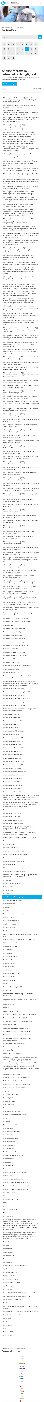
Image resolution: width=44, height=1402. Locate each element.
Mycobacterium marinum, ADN (12, 744)
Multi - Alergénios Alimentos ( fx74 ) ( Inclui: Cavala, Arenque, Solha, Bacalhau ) (18, 415)
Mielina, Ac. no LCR (8, 1004)
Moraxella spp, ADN (9, 893)
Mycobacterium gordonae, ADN (12, 778)
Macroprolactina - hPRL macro (12, 1299)
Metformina (6, 1121)
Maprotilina (6, 1245)
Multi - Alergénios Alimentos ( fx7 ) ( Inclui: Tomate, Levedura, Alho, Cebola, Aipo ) (18, 576)
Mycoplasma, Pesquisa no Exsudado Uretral (16, 621)
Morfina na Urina (8, 890)
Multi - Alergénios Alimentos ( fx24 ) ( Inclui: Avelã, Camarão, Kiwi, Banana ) (21, 484)
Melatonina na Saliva (9, 1192)
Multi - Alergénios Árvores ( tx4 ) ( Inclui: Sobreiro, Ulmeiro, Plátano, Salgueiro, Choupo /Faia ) (21, 392)
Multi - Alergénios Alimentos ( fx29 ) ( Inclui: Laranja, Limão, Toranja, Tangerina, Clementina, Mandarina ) (21, 457)
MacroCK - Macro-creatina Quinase (13, 1315)
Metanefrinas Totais (9, 1135)
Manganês (6, 1259)
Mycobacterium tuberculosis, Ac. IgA (14, 705)
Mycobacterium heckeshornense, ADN (14, 771)
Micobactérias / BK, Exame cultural (13, 1081)
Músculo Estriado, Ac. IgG (10, 847)
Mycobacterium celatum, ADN (12, 813)
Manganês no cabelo (9, 1252)
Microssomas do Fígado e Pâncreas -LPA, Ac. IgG (18, 1021)
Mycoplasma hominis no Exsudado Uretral (16, 659)
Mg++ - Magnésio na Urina (11, 1094)
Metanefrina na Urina (9, 1142)
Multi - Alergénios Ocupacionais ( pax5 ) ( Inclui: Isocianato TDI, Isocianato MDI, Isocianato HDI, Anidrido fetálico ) (20, 169)
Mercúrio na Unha (8, 1165)
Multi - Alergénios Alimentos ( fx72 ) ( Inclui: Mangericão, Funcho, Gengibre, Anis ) (20, 425)
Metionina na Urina (8, 1104)
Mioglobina (6, 983)
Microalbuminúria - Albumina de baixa (14, 1043)
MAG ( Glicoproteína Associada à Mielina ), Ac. (16, 1296)
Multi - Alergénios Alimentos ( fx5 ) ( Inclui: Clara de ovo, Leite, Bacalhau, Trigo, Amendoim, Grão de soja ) (20, 582)
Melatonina (6, 1196)
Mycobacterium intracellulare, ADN (13, 761)
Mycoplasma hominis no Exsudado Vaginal (15, 655)
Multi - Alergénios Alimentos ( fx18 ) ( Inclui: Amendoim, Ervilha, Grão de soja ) (20, 516)
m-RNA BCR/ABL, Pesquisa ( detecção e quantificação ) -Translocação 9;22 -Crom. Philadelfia (20, 875)
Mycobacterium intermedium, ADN (13, 765)
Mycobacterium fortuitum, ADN (12, 792)
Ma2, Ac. (5, 1322)
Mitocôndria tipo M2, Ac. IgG (11, 973)
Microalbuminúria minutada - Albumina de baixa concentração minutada (17, 1039)
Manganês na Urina (8, 1255)
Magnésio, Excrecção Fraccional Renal (14, 1265)
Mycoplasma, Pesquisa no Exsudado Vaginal (16, 618)
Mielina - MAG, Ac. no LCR (10, 1011)
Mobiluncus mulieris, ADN (10, 943)
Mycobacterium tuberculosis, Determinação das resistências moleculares (17, 677)
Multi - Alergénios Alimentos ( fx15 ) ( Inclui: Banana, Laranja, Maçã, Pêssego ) (18, 532)
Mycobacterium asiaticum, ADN (12, 820)
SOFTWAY (32, 1400)
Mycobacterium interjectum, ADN (13, 768)
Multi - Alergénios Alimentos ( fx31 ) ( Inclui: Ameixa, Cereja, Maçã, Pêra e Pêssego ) (21, 447)
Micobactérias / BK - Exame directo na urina (16, 1084)
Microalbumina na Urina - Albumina (13, 1047)
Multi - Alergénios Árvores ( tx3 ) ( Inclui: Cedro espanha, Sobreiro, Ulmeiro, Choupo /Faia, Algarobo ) (20, 397)
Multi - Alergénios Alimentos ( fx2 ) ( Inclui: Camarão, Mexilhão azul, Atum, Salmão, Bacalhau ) (19, 592)
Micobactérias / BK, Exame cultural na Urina (16, 1077)
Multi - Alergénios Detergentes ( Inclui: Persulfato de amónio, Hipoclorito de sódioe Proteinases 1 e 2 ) (19, 603)
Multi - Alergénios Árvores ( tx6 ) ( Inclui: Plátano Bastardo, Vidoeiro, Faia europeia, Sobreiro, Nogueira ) (21, 381)
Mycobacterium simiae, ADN (11, 724)
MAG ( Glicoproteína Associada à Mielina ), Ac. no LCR (19, 1293)
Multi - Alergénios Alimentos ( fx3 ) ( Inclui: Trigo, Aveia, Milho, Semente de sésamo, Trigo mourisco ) (20, 587)
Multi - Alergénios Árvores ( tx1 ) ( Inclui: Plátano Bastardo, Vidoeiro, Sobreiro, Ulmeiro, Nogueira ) (21, 409)
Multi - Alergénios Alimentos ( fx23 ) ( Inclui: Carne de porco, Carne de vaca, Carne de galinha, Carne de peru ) (21, 489)
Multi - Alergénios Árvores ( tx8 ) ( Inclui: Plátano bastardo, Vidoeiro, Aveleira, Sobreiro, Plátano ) (21, 368)
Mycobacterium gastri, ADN (11, 788)
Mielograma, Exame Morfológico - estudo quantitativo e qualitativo (20, 1000)
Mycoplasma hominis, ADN (11, 649)
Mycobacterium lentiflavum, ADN (13, 755)
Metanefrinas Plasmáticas (11, 1138)
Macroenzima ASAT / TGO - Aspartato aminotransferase (20, 1311)
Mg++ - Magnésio (8, 1098)
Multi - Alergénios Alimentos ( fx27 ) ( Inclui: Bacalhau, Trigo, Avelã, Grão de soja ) (21, 468)
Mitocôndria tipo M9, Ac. (10, 966)
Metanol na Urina (8, 1128)
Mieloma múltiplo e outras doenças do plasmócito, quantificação (18, 994)
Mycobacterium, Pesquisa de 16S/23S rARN (16, 666)
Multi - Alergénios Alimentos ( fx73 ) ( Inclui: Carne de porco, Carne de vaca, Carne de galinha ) (21, 420)
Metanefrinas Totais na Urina (12, 1131)
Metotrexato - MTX (9, 1101)
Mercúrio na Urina (8, 1162)
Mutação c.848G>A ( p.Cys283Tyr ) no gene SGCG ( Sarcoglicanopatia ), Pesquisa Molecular (18, 827)
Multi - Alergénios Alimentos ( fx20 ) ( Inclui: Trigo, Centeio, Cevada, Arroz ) (21, 505)
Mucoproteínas (7, 858)
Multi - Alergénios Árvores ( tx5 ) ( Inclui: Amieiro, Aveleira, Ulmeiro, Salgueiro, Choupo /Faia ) (20, 386)
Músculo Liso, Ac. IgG (9, 844)
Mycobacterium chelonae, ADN (12, 810)
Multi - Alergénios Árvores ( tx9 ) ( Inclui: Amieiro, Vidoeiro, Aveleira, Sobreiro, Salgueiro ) (21, 363)
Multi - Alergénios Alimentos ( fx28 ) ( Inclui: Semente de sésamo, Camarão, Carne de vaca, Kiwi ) (20, 463)
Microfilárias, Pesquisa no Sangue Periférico (16, 1031)
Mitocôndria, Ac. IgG (9, 963)
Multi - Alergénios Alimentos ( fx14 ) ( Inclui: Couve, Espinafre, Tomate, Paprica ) (18, 537)
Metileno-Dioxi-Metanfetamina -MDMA (15, 1115)
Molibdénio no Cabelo (9, 924)
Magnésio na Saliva (8, 1269)
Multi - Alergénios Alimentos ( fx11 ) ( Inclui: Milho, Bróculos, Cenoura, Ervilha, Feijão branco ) (21, 553)
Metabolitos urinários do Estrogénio (14, 1155)
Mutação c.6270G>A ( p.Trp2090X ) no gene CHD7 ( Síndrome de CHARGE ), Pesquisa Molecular (19, 833)
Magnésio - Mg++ (8, 1289)
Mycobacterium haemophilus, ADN (13, 775)
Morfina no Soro (7, 887)
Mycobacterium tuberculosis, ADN (13, 688)
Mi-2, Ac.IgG (6, 1091)
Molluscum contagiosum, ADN (12, 921)
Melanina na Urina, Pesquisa (11, 1199)
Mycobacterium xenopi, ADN (11, 669)
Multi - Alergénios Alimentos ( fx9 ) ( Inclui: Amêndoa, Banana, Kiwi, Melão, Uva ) (19, 566)
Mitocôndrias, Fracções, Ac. (11, 960)
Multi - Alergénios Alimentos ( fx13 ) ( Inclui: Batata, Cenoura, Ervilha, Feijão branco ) (18, 543)
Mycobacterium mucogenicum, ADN (13, 741)
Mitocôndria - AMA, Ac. (9, 977)
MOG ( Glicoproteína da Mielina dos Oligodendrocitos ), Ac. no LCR (21, 935)
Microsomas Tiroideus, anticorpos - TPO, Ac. (16, 1028)
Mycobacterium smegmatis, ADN (13, 721)
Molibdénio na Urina (9, 927)
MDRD (5, 1203)
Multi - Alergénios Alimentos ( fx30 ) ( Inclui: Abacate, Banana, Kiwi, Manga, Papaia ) (19, 452)
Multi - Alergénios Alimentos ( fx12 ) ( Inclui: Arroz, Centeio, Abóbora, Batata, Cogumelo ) (21, 548)
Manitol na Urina (7, 1249)
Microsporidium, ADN (9, 1024)
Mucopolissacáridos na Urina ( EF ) (13, 861)
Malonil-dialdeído (8, 1262)
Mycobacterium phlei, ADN (11, 734)
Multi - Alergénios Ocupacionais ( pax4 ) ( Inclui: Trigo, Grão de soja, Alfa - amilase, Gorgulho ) (21, 175)
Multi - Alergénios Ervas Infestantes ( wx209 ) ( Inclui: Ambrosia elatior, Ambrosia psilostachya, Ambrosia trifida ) (21, 263)
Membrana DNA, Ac (9, 1175)
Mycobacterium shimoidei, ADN (12, 727)
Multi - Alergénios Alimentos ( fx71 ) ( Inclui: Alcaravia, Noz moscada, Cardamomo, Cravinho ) (20, 431)
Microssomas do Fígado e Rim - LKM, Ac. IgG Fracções (19, 1014)
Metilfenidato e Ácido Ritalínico (12, 1111)
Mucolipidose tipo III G (10, 864)
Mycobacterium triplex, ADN (11, 714)
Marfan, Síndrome (8, 1242)
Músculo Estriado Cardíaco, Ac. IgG (13, 851)
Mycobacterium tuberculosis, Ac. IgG (14, 702)
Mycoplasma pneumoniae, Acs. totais (14, 638)
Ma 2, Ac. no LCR (8, 1332)
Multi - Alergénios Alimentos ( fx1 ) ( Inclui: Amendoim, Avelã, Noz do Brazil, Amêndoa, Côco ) (19, 598)
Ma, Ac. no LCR (7, 1325)
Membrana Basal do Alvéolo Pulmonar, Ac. (15, 1189)
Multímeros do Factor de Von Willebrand (15, 854)
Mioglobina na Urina (9, 980)
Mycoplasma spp (8, 625)
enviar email (9, 1386)
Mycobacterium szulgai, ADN (11, 717)
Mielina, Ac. (6, 1008)
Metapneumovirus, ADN (10, 1125)
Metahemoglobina (8, 1148)
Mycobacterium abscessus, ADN (13, 823)
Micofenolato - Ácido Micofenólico (13, 1054)
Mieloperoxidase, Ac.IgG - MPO (12, 987)
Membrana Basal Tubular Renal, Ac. (13, 1179)
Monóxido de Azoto (9, 904)
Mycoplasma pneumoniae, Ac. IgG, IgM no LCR (17, 642)
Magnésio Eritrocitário (9, 1276)
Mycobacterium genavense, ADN (13, 785)
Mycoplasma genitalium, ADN (12, 662)
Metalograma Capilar (9, 1145)
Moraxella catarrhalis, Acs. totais (12, 900)
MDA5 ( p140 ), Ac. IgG (10, 1209)
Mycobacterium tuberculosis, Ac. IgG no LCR (16, 698)
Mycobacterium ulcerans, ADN (12, 672)
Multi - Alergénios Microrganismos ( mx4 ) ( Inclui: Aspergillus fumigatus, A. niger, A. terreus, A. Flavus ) (19, 205)
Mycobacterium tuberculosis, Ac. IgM (14, 695)
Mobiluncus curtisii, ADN (10, 946)
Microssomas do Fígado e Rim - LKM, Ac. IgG (16, 1018)
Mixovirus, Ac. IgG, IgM (10, 956)
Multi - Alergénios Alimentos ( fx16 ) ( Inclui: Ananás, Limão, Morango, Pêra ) (21, 527)
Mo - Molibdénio (8, 949)
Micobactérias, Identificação (11, 1074)
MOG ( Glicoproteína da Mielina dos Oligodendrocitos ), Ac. (21, 939)
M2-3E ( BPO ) (7, 1335)
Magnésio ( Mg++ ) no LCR (11, 1279)
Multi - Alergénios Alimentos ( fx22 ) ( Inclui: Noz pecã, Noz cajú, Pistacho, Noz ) (21, 495)
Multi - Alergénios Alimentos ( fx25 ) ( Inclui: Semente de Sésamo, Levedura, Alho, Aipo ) (20, 479)
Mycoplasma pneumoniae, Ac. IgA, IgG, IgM (16, 645)
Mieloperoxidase (8, 990)
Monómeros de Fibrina (10, 917)
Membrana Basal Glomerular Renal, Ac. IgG (16, 1182)
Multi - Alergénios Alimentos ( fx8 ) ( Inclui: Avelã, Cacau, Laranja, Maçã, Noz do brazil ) (20, 571)
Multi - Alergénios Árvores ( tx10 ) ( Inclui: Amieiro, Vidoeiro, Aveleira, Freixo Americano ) (21, 358)
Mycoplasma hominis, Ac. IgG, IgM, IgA (14, 652)
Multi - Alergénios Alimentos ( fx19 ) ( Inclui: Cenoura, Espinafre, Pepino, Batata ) (19, 511)
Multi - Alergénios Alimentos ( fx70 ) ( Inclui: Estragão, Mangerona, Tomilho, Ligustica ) (19, 436)
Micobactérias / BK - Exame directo (14, 1087)
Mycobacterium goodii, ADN (11, 782)
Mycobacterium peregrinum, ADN (13, 738)
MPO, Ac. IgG (7, 880)
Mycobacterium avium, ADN (11, 816)
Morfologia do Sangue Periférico (12, 883)
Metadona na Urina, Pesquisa (12, 1152)
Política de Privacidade (17, 1398)
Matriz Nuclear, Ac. (8, 1216)
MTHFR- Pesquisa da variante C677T (14, 871)
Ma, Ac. (5, 1328)
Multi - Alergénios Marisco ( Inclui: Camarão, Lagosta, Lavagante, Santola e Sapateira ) (19, 106)
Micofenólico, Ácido (8, 1050)
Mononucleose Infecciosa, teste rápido (15, 914)
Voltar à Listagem (9, 84)
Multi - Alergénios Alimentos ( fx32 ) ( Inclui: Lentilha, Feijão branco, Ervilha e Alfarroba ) (21, 441)
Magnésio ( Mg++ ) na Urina (11, 1286)
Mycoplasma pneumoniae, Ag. (12, 632)
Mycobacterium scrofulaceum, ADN (13, 731)
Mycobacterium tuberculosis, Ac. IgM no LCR (16, 692)
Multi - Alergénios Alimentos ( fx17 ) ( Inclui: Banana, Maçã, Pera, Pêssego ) (20, 521)
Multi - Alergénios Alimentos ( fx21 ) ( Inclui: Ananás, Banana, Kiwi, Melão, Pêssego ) (18, 500)
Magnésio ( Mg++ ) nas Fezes (12, 1282)
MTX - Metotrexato (9, 868)
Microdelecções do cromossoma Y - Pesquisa (17, 1035)
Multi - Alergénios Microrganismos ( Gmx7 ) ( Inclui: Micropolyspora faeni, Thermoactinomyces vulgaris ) (19, 192)
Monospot (6, 910)
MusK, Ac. (5, 841)
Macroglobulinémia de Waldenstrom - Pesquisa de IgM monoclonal (20, 1307)
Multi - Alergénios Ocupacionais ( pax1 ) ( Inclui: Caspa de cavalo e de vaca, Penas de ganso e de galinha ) (20, 187)
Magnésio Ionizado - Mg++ (11, 1272)
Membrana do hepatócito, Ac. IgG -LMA (15, 1172)
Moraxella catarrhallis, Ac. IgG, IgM (13, 897)
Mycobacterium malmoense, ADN (13, 748)
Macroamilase (7, 1318)
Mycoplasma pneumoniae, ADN (12, 635)
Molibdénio (6, 931)
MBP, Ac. (5, 1213)
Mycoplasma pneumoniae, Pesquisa (14, 628)
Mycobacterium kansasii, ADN (12, 758)
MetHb (5, 1118)
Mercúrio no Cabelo (9, 1158)
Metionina (6, 1108)
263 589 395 (9, 1380)
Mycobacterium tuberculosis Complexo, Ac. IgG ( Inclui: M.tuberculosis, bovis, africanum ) (19, 709)
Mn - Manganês (7, 953)
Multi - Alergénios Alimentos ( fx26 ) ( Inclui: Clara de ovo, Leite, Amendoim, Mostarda (20, 473)
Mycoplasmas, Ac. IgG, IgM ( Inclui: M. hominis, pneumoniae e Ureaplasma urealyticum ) (21, 614)
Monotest (6, 907)
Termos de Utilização (7, 1398)
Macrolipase (6, 1303)
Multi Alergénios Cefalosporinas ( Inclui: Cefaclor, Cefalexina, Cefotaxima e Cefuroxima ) (21, 608)
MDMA (5, 1206)
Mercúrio (5, 1169)
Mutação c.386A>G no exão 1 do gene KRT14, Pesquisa (20, 837)
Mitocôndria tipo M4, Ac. (10, 970)
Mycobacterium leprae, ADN (11, 751)
